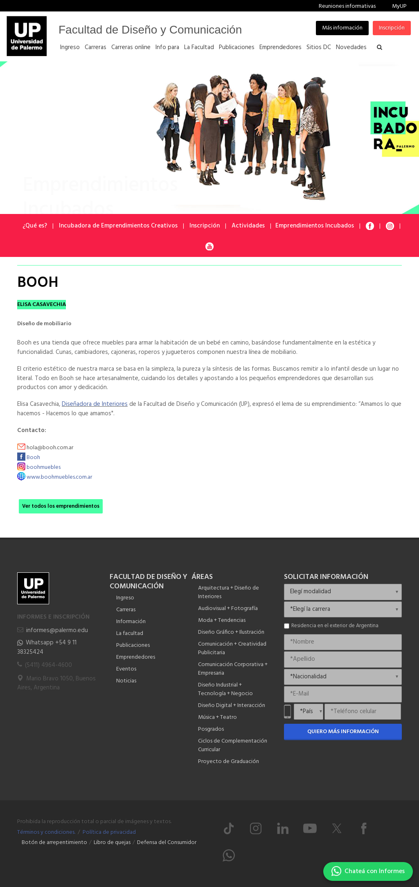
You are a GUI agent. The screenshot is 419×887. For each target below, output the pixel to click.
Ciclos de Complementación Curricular (232, 745)
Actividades (248, 226)
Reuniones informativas (347, 6)
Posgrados (211, 729)
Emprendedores (135, 657)
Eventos (126, 669)
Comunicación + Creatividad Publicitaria (232, 648)
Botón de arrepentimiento (54, 842)
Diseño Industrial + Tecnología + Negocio (225, 689)
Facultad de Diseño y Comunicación (150, 29)
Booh (33, 457)
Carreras (125, 610)
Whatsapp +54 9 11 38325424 (47, 647)
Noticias (126, 681)
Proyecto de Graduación (228, 761)
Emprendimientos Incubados (314, 226)
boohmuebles (44, 467)
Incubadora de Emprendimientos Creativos (118, 226)
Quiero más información (343, 731)
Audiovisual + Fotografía (228, 608)
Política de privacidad (109, 832)
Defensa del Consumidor (166, 842)
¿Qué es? (35, 226)
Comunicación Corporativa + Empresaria (233, 669)
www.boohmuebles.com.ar (59, 477)
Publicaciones (133, 645)
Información (131, 621)
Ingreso (125, 598)
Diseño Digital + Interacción (231, 705)
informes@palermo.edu (57, 630)
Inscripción (392, 28)
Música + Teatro (217, 717)
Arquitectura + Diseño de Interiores (228, 592)
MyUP (399, 6)
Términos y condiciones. (46, 832)
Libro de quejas (112, 842)
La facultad (129, 633)
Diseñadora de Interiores (95, 404)
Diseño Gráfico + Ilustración (231, 632)
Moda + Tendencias (222, 620)
